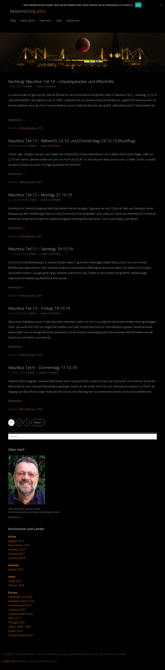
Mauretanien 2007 (19, 545)
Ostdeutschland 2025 (20, 614)
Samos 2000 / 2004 (19, 626)
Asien (11, 577)
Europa (12, 592)
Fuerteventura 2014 (19, 605)
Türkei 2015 (15, 581)
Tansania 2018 (16, 558)
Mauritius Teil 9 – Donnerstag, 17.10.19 (42, 367)
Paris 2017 (14, 618)
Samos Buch (27, 20)
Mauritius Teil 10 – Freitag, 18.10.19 (39, 308)
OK (138, 5)
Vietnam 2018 (16, 585)
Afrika (22, 128)
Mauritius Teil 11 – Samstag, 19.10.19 (40, 248)
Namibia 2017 (16, 554)
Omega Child (9, 661)
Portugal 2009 (16, 622)
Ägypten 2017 (16, 541)
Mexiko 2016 (15, 569)
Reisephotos (28, 11)
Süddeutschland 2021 (21, 635)
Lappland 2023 (17, 609)
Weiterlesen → (16, 120)
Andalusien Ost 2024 (20, 597)
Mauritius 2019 (34, 128)
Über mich (45, 20)
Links (59, 20)
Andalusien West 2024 (21, 601)
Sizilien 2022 (15, 631)
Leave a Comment (46, 86)
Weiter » (38, 422)
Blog (12, 20)
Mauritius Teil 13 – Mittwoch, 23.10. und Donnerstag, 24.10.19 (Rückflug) (71, 140)
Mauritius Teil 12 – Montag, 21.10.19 (40, 194)
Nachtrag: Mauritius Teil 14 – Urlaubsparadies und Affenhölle (61, 81)
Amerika (13, 565)
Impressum (73, 20)
